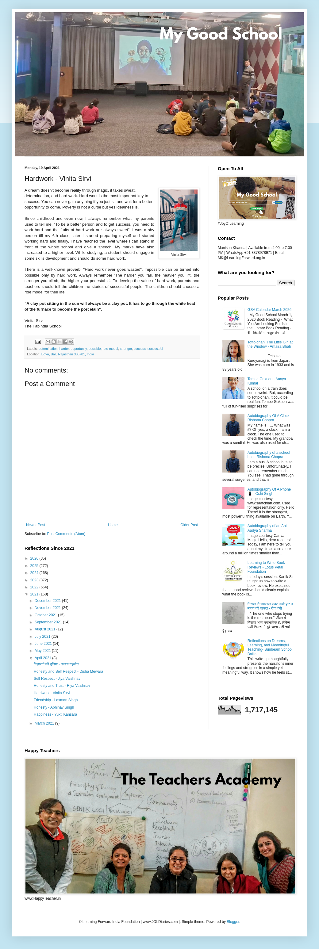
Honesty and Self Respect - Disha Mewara (68, 671)
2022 (35, 587)
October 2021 (46, 615)
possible (95, 348)
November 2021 (48, 608)
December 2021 (48, 601)
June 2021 (44, 643)
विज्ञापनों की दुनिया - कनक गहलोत (56, 664)
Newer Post (35, 525)
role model (110, 348)
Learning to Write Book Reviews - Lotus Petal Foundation (266, 567)
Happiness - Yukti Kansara (55, 714)
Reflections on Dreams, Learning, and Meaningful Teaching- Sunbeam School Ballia (270, 647)
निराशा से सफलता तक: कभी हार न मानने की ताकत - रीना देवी (270, 606)
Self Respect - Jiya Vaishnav (57, 678)
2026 (35, 558)
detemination (48, 348)
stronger (126, 348)
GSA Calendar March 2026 (269, 310)
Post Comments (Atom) (66, 534)
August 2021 (45, 629)
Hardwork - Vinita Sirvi (52, 693)
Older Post (189, 525)
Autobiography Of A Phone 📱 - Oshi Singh (269, 491)
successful (155, 348)
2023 (35, 580)
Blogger (233, 922)
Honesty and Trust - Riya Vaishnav (62, 685)
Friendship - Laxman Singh (56, 700)
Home (113, 525)
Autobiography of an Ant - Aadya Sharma (268, 528)
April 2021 (43, 658)
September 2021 (49, 622)
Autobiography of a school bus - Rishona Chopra (269, 454)
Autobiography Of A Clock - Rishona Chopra (270, 418)
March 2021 (45, 723)
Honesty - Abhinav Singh (54, 707)
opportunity (79, 348)
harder (64, 348)
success (140, 348)
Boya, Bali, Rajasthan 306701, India (67, 354)
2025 (35, 566)
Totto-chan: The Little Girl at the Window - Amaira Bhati (270, 344)
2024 (35, 573)
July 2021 (43, 636)
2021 (35, 594)
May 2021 (43, 651)
